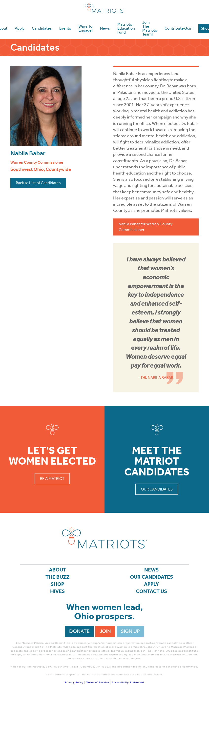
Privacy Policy (74, 683)
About (57, 570)
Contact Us (151, 591)
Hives (57, 591)
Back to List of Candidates (38, 182)
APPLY (151, 584)
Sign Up (130, 631)
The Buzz (57, 577)
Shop (57, 584)
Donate (79, 631)
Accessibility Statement (128, 683)
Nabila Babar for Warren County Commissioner (145, 227)
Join (105, 631)
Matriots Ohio (104, 8)
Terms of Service (97, 683)
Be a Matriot (52, 478)
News (151, 570)
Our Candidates (157, 489)
